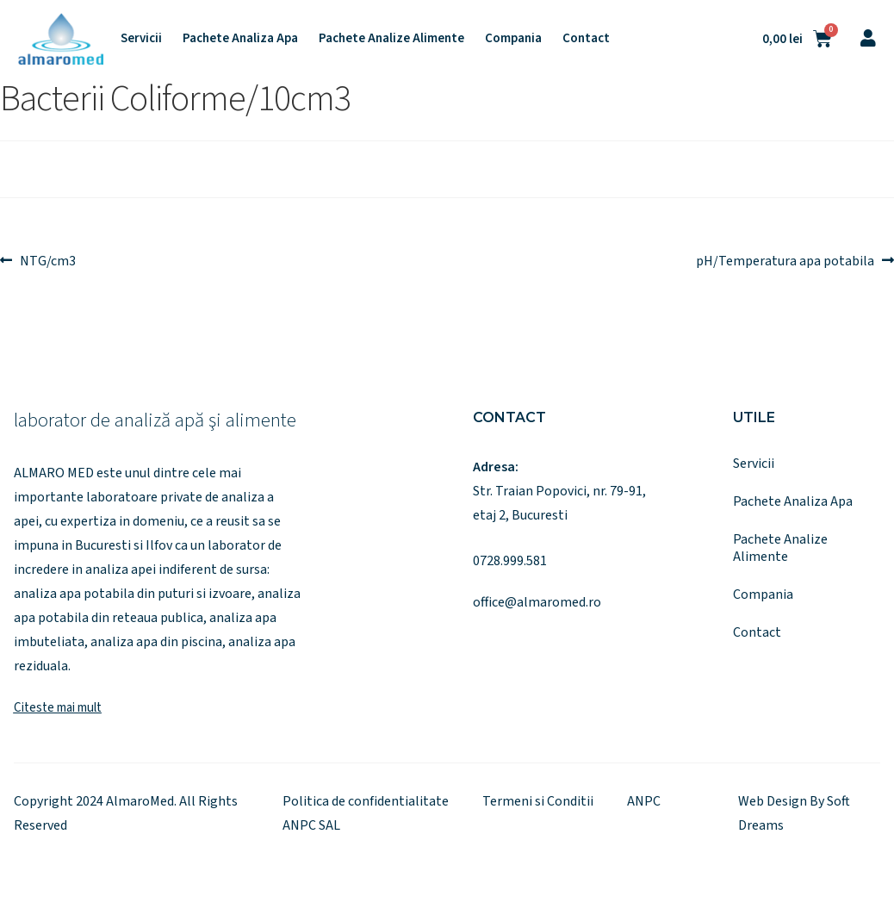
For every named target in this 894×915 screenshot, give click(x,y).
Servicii (141, 38)
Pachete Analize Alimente (391, 38)
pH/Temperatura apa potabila (785, 259)
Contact (586, 38)
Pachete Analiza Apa (240, 38)
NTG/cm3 (47, 259)
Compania (513, 38)
